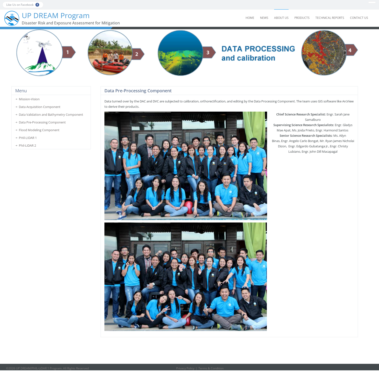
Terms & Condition (211, 368)
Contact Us (359, 18)
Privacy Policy (185, 368)
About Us (281, 18)
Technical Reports (329, 18)
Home (250, 18)
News (264, 18)
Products (302, 18)
